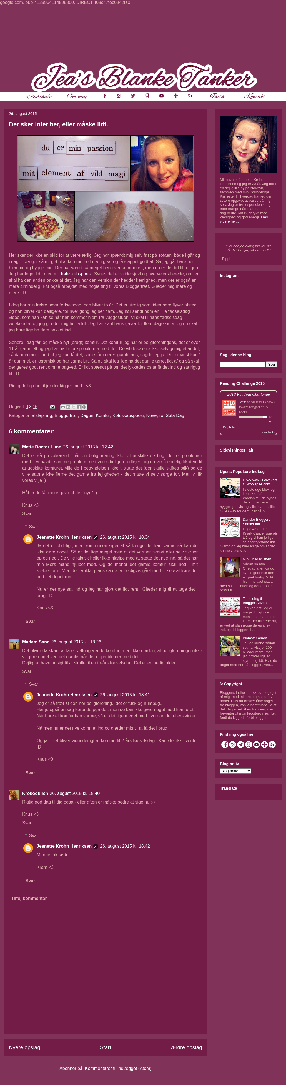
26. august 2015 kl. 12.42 (88, 447)
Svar (26, 513)
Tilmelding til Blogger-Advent (255, 601)
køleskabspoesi (76, 273)
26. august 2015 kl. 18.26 (76, 642)
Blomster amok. (255, 638)
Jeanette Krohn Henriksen (64, 537)
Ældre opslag (186, 1047)
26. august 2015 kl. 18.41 (125, 694)
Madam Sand (36, 642)
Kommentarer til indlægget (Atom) (118, 1068)
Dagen (86, 415)
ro (161, 415)
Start (105, 1047)
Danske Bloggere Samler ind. (256, 521)
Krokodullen (35, 793)
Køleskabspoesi (128, 415)
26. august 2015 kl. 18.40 (75, 793)
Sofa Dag (175, 415)
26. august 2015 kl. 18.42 (125, 846)
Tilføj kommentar (29, 898)
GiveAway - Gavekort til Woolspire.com (260, 482)
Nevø (151, 415)
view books (268, 432)
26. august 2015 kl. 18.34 (125, 537)
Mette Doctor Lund (41, 447)
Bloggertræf (66, 415)
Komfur (103, 415)
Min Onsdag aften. (257, 559)
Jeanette (244, 402)
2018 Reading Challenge (248, 394)
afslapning (42, 415)
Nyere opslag (24, 1047)
